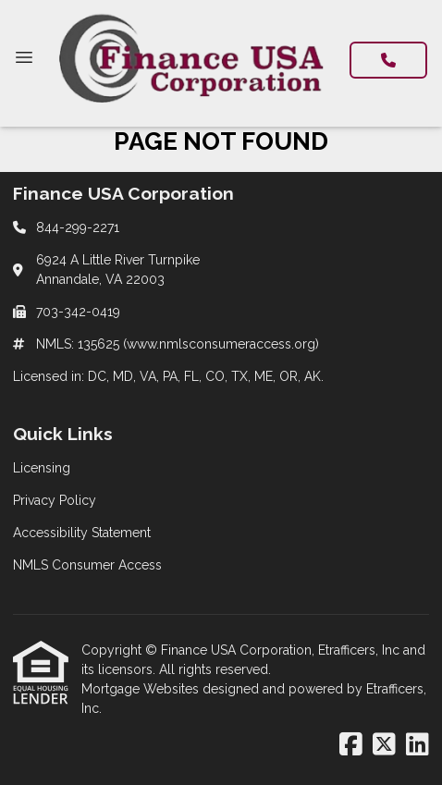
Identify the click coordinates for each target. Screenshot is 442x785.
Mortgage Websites (142, 688)
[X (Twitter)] (384, 745)
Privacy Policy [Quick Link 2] (54, 500)
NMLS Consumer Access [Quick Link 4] (87, 565)
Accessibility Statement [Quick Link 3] (82, 532)
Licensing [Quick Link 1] (41, 467)
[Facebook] (350, 745)
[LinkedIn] (417, 745)
